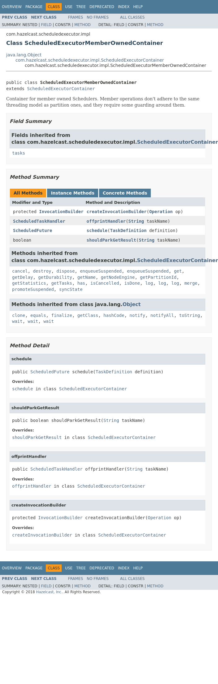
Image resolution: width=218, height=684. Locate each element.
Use (68, 7)
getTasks (61, 283)
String (136, 221)
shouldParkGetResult (111, 240)
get (178, 271)
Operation (161, 211)
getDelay (22, 277)
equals (38, 315)
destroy (42, 271)
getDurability (55, 277)
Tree (81, 7)
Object (132, 304)
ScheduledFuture (32, 230)
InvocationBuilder (61, 211)
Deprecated (101, 7)
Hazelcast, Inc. (49, 592)
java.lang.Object (23, 54)
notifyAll (162, 315)
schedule (97, 230)
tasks (18, 153)
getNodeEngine (118, 277)
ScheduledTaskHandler (39, 221)
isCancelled (104, 283)
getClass (87, 315)
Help (138, 7)
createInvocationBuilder (117, 211)
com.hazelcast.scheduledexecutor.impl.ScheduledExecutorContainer (89, 60)
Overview (12, 7)
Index (124, 7)
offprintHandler (106, 221)
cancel (20, 271)
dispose (65, 271)
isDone (132, 283)
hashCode (113, 315)
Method (82, 25)
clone (18, 315)
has (81, 283)
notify (137, 315)
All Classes (132, 17)
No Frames (98, 17)
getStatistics (29, 283)
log (149, 283)
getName (86, 277)
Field (46, 25)
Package (33, 7)
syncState (71, 289)
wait (17, 321)
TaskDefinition (128, 230)
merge (190, 283)
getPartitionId (158, 277)
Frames (75, 17)
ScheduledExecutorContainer (61, 88)
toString (189, 315)
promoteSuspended (33, 289)
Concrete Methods (125, 193)
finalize (61, 315)
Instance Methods (72, 193)
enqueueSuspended (101, 271)
